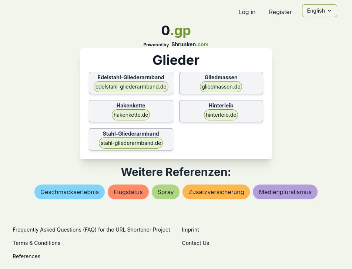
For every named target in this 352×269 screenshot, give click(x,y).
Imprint (190, 229)
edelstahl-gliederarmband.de (131, 86)
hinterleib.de (221, 115)
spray (166, 192)
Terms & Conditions (36, 243)
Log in (246, 12)
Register (280, 12)
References (26, 256)
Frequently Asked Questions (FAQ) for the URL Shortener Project (91, 229)
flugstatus (128, 192)
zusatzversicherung (216, 192)
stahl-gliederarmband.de (131, 143)
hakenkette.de (131, 115)
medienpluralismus (285, 192)
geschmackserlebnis (69, 192)
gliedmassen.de (221, 86)
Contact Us (195, 243)
